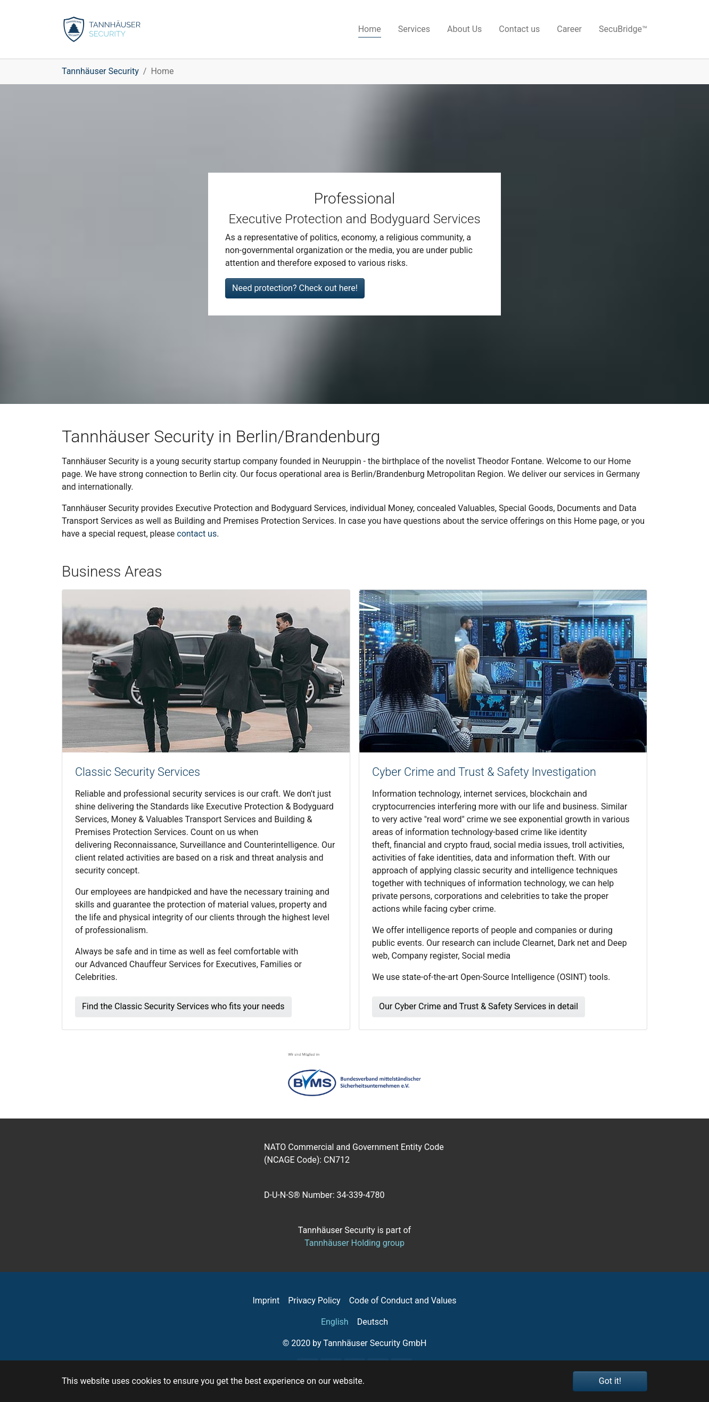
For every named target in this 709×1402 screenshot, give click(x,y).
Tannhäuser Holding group (354, 1243)
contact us (197, 534)
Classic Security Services (137, 772)
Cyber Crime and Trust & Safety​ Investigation (484, 772)
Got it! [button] (610, 1381)
